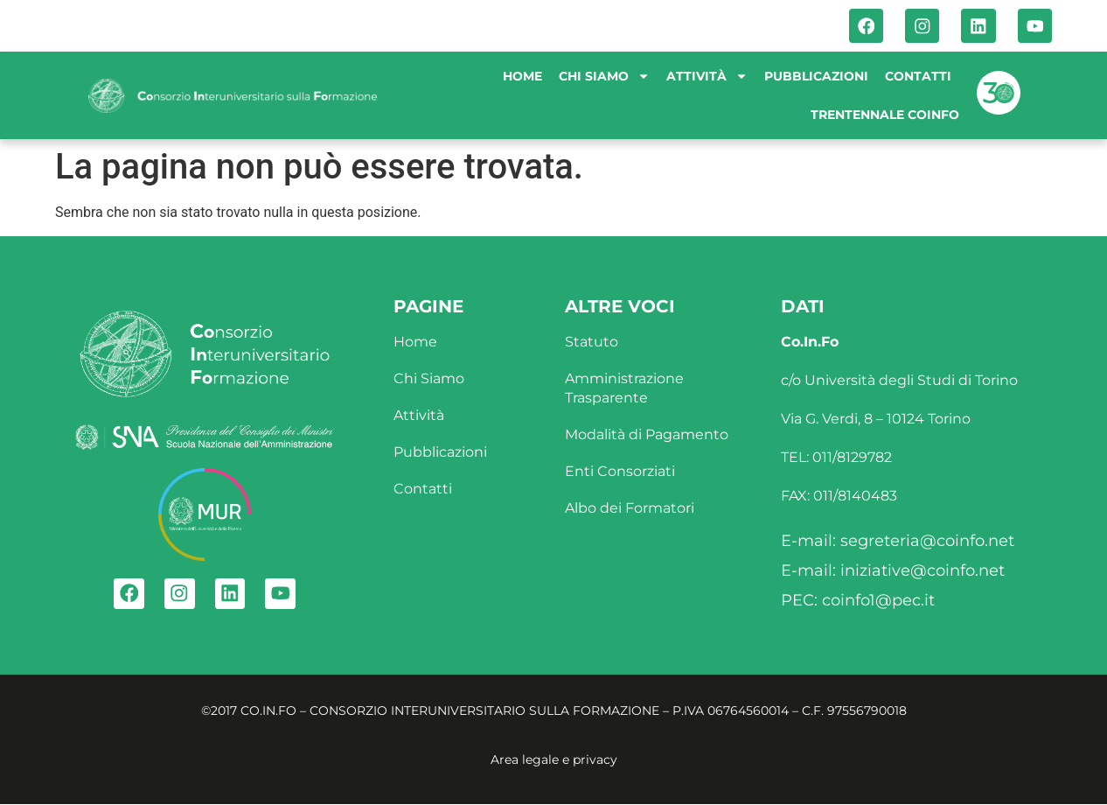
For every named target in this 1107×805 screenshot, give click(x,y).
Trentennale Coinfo (885, 115)
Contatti (918, 77)
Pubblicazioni (816, 77)
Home (522, 77)
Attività (707, 77)
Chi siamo (604, 77)
